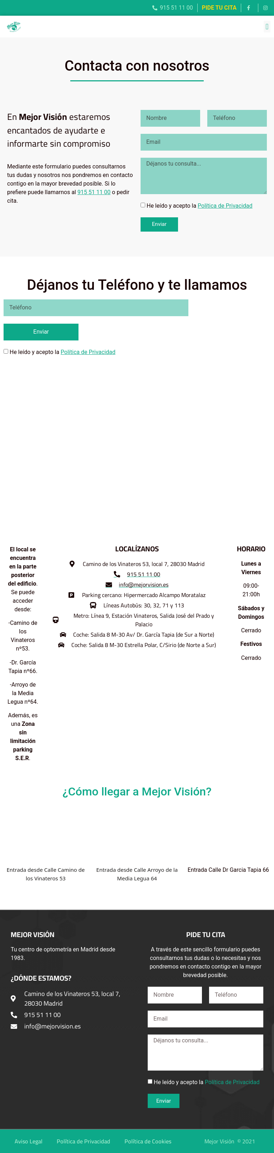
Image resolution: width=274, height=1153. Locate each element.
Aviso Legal (28, 1141)
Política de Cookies (148, 1141)
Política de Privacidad (225, 205)
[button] (267, 26)
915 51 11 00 (94, 192)
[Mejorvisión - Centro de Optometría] (137, 452)
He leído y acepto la (200, 205)
